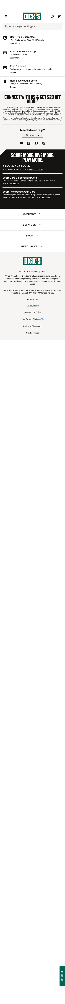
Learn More (15, 713)
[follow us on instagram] (44, 813)
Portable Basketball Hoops (22, 661)
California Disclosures (32, 996)
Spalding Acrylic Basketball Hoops (26, 667)
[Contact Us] (32, 805)
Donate (13, 757)
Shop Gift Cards (36, 839)
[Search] (35, 26)
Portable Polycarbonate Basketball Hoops (30, 695)
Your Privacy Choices (31, 989)
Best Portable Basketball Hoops (25, 670)
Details (13, 742)
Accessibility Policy (32, 982)
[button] (18, 97)
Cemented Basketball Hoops (23, 689)
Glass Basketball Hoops (21, 692)
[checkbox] (17, 212)
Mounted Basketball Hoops (46, 685)
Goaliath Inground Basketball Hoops (27, 682)
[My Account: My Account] (52, 16)
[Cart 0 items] (59, 16)
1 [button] (59, 624)
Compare (16, 212)
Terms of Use (32, 969)
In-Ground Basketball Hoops (23, 676)
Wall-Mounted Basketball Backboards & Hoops (32, 664)
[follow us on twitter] (29, 813)
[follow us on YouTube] (21, 813)
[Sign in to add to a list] (25, 128)
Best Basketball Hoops (20, 685)
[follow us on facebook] (36, 813)
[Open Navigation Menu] (6, 16)
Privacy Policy (33, 975)
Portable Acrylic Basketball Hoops (26, 673)
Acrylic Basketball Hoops (21, 679)
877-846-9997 (35, 963)
